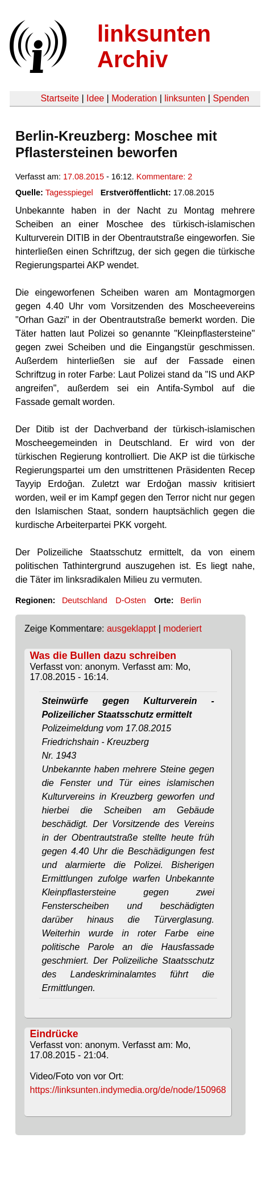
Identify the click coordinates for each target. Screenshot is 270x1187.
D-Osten (130, 600)
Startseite (59, 98)
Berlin (190, 600)
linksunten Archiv (154, 46)
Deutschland (84, 600)
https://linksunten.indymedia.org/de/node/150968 (128, 1090)
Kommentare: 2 (164, 176)
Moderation (134, 98)
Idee (95, 98)
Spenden (231, 98)
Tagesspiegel (69, 192)
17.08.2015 (83, 176)
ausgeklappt (131, 628)
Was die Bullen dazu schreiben (103, 655)
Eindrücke (54, 1033)
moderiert (182, 628)
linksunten (184, 98)
